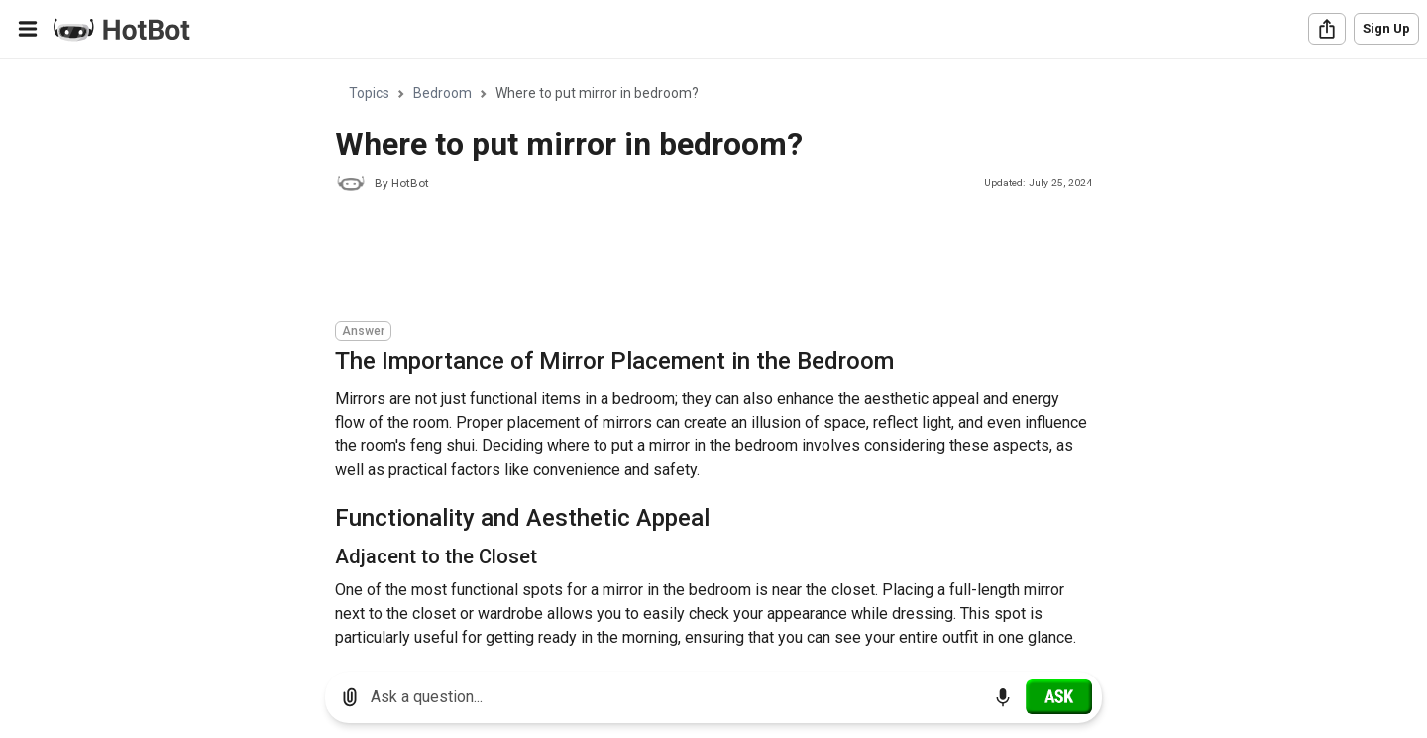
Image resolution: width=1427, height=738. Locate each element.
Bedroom (442, 93)
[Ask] (1059, 696)
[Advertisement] (695, 260)
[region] (713, 358)
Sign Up (1386, 28)
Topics (369, 93)
